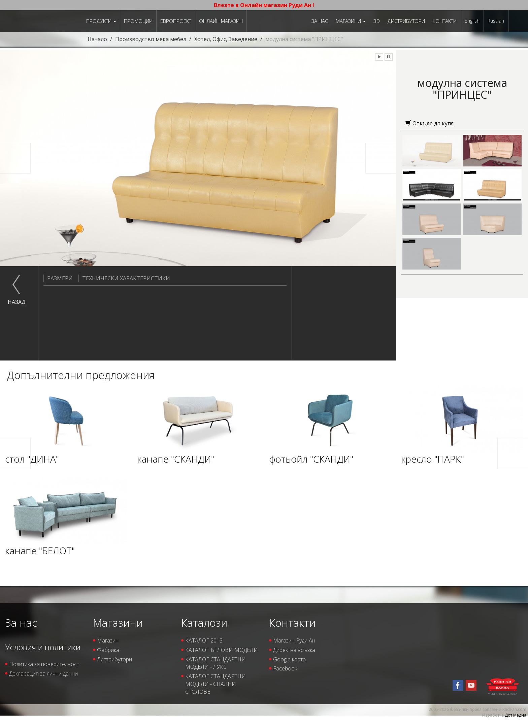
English (472, 21)
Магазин (108, 640)
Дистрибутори (406, 21)
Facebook (285, 668)
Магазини (351, 21)
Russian (496, 21)
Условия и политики (42, 647)
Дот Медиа (515, 715)
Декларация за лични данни (43, 673)
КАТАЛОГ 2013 (204, 640)
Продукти (101, 21)
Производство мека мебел (150, 39)
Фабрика (108, 650)
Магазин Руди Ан (294, 640)
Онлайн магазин (221, 21)
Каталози (204, 622)
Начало (97, 39)
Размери (58, 278)
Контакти (445, 21)
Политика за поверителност (44, 664)
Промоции (138, 21)
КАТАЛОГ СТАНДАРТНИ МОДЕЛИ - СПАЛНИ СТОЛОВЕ (215, 683)
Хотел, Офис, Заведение (225, 39)
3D (376, 21)
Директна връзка (294, 650)
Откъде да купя (429, 123)
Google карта (289, 659)
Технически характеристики (124, 278)
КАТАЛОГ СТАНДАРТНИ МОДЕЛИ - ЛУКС (215, 663)
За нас (319, 21)
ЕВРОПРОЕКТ (175, 21)
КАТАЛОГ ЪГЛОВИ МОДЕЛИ (221, 650)
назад (17, 302)
